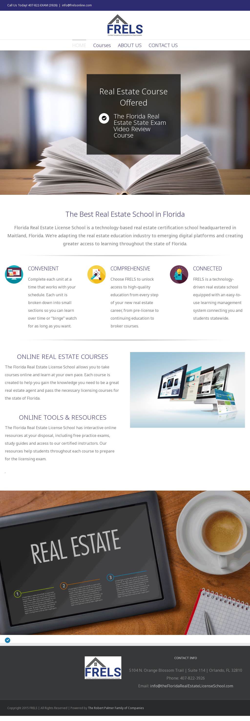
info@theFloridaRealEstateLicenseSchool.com (191, 686)
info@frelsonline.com (77, 5)
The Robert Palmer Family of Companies (116, 708)
